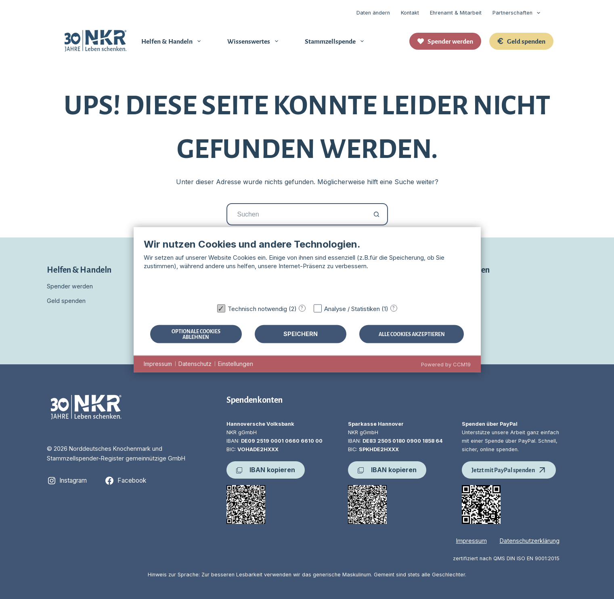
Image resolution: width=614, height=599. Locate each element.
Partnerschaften (517, 13)
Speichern (300, 333)
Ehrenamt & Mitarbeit (456, 13)
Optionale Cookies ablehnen (196, 333)
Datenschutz (195, 363)
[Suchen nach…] (296, 214)
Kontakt (410, 13)
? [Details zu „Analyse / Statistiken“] (393, 308)
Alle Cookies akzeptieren (412, 334)
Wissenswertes (254, 41)
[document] (307, 268)
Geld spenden (521, 41)
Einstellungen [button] (235, 363)
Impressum (471, 540)
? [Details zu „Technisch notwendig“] (302, 308)
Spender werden (445, 41)
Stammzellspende (336, 41)
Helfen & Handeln (172, 41)
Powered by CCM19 (446, 364)
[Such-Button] (377, 214)
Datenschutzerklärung (530, 540)
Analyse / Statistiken (352, 308)
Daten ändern (373, 13)
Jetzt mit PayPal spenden (509, 469)
